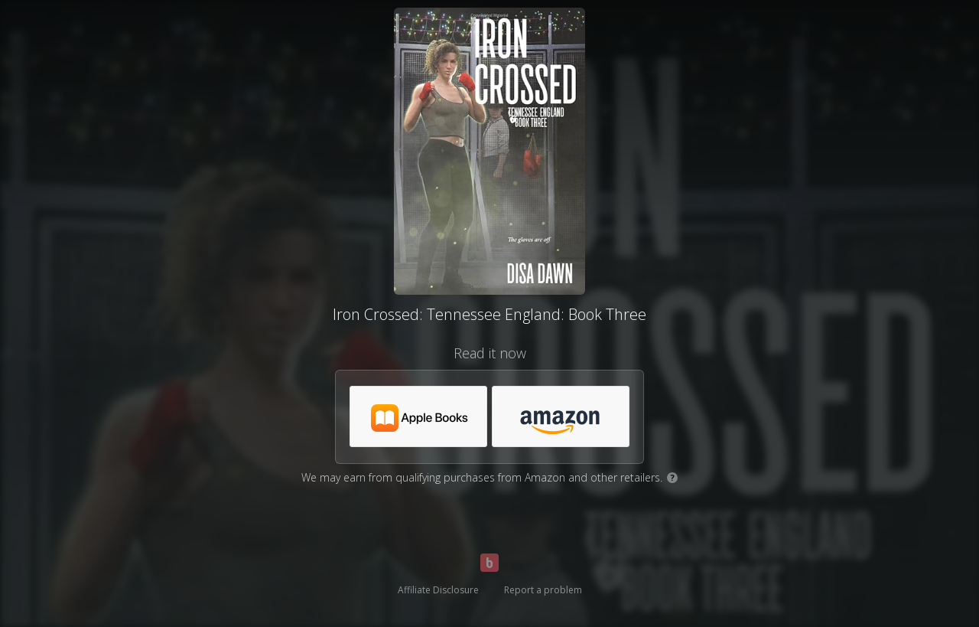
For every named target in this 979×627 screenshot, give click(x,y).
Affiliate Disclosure (438, 589)
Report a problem (543, 589)
